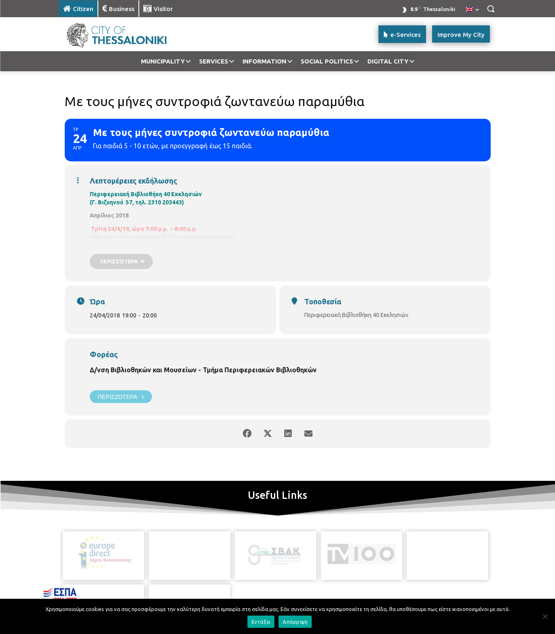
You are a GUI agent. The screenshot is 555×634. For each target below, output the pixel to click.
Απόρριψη (295, 622)
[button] (490, 8)
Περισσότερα (121, 397)
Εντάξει (261, 622)
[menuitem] (472, 10)
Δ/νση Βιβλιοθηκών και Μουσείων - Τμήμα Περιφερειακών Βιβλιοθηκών (203, 370)
